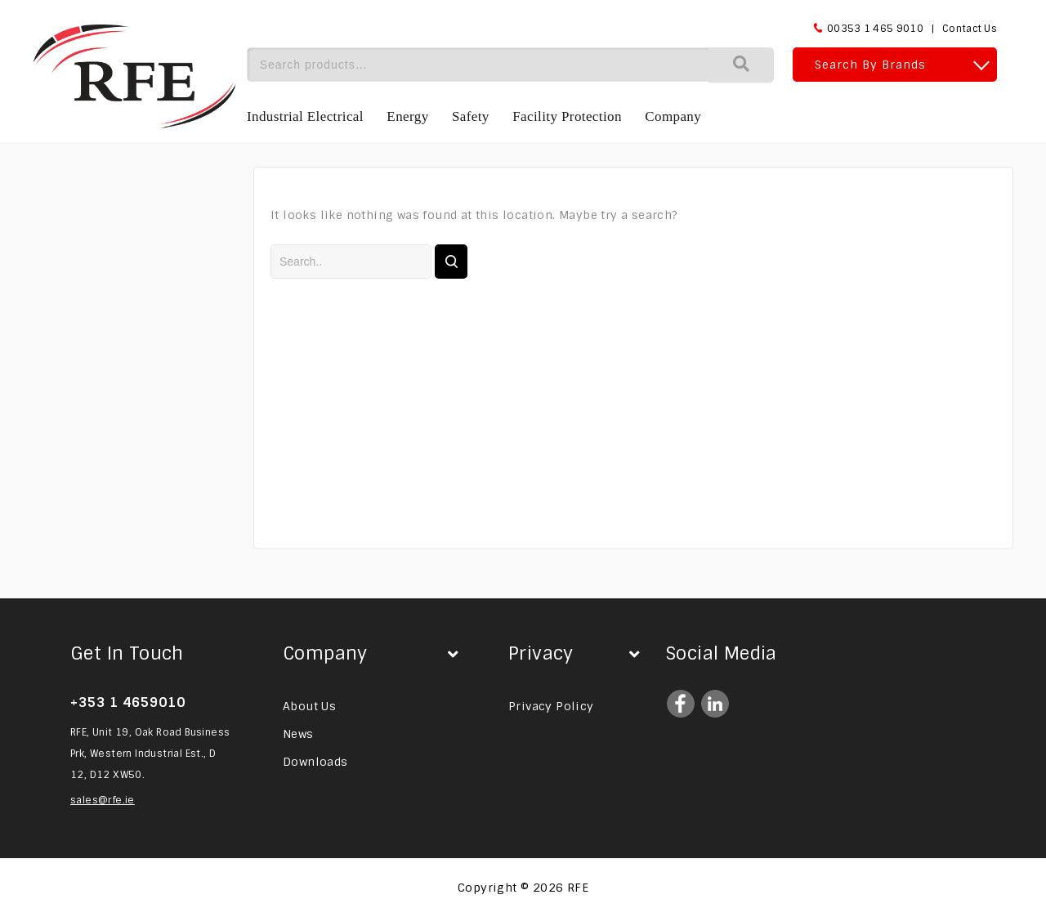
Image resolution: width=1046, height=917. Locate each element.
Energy (407, 116)
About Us (309, 706)
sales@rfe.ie (102, 800)
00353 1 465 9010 (875, 28)
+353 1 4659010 (128, 702)
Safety (470, 116)
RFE (577, 887)
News (298, 734)
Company (673, 116)
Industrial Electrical (305, 116)
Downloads (315, 761)
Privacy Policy (551, 706)
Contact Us (969, 28)
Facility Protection (567, 116)
